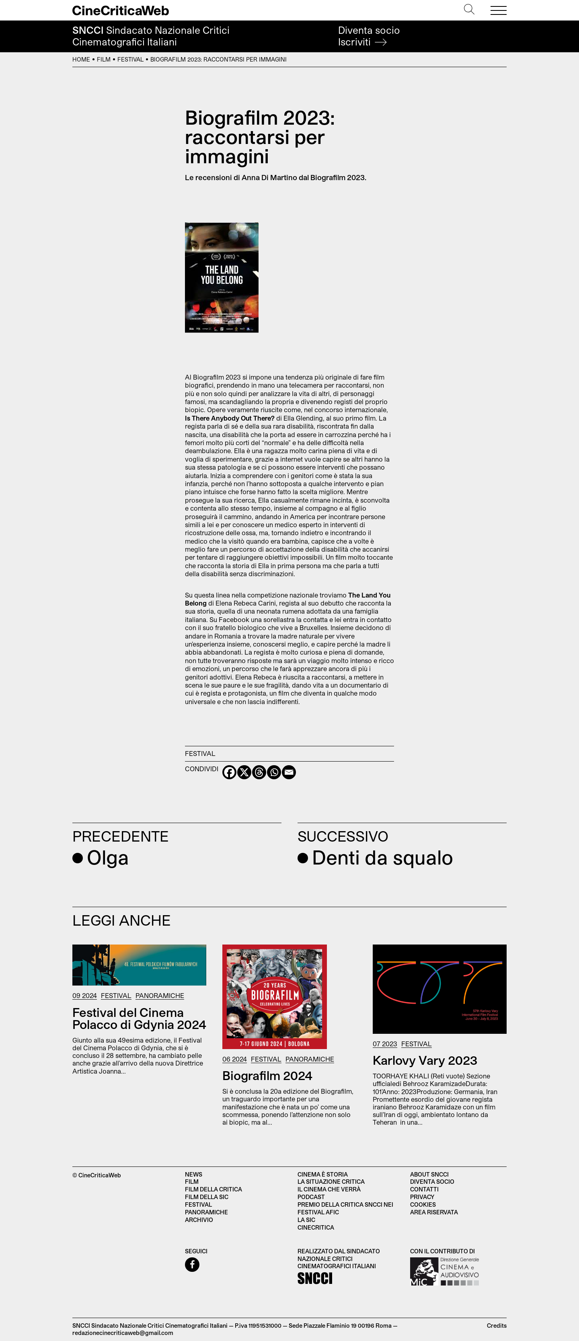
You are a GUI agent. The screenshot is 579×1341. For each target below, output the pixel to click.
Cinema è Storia (323, 1174)
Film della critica (213, 1189)
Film (104, 59)
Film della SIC (206, 1196)
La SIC (306, 1219)
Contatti (424, 1189)
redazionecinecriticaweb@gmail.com (122, 1332)
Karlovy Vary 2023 (425, 1060)
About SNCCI (429, 1174)
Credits (497, 1325)
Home (81, 59)
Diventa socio (369, 36)
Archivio (199, 1219)
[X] (244, 772)
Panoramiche (160, 995)
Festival (130, 59)
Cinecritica (316, 1227)
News (193, 1174)
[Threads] (259, 772)
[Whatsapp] (274, 772)
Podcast (311, 1196)
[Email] (289, 772)
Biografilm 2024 (267, 1075)
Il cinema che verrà (329, 1189)
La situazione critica (331, 1181)
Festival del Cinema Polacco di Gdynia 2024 (139, 1018)
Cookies (423, 1204)
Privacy (422, 1196)
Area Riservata (434, 1212)
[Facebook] (229, 772)
